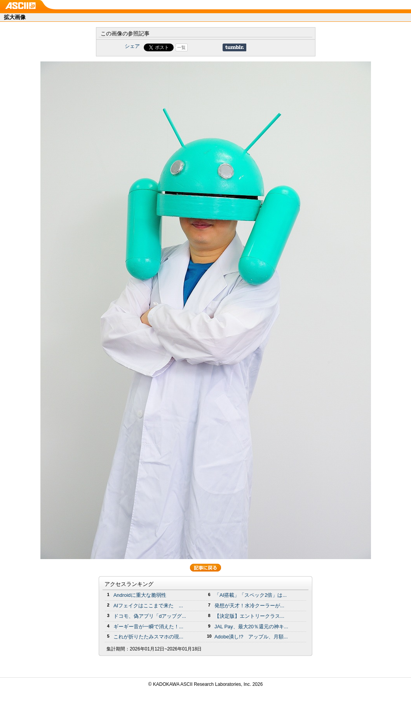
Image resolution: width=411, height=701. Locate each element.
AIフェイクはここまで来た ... (148, 605)
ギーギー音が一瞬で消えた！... (148, 626)
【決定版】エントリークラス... (249, 616)
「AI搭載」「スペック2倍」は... (250, 595)
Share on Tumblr (234, 47)
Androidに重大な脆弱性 (139, 595)
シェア (132, 46)
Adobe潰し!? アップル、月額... (251, 637)
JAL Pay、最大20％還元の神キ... (251, 626)
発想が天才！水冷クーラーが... (249, 605)
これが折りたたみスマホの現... (148, 637)
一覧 (181, 47)
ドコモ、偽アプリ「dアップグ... (149, 616)
